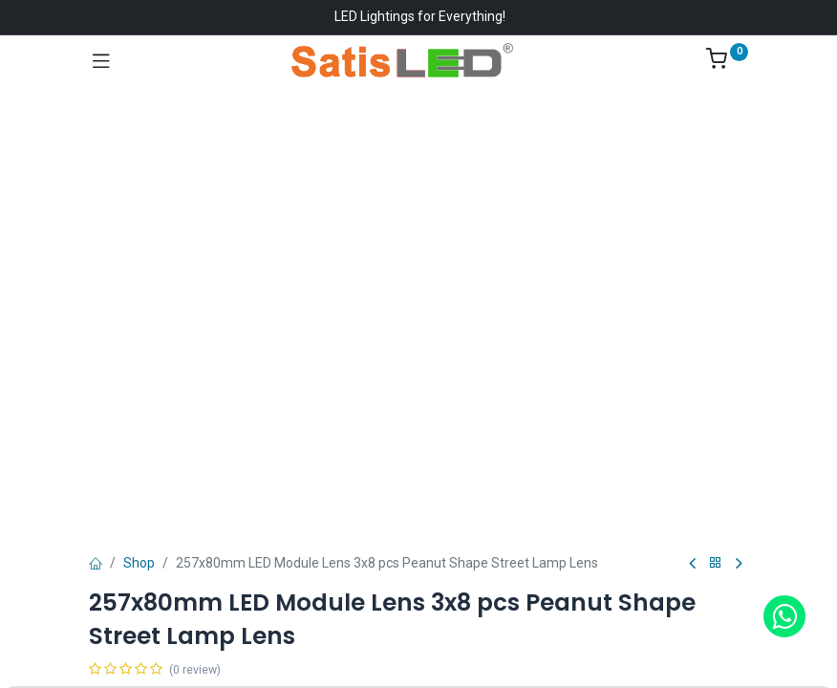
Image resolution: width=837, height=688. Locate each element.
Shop (139, 562)
